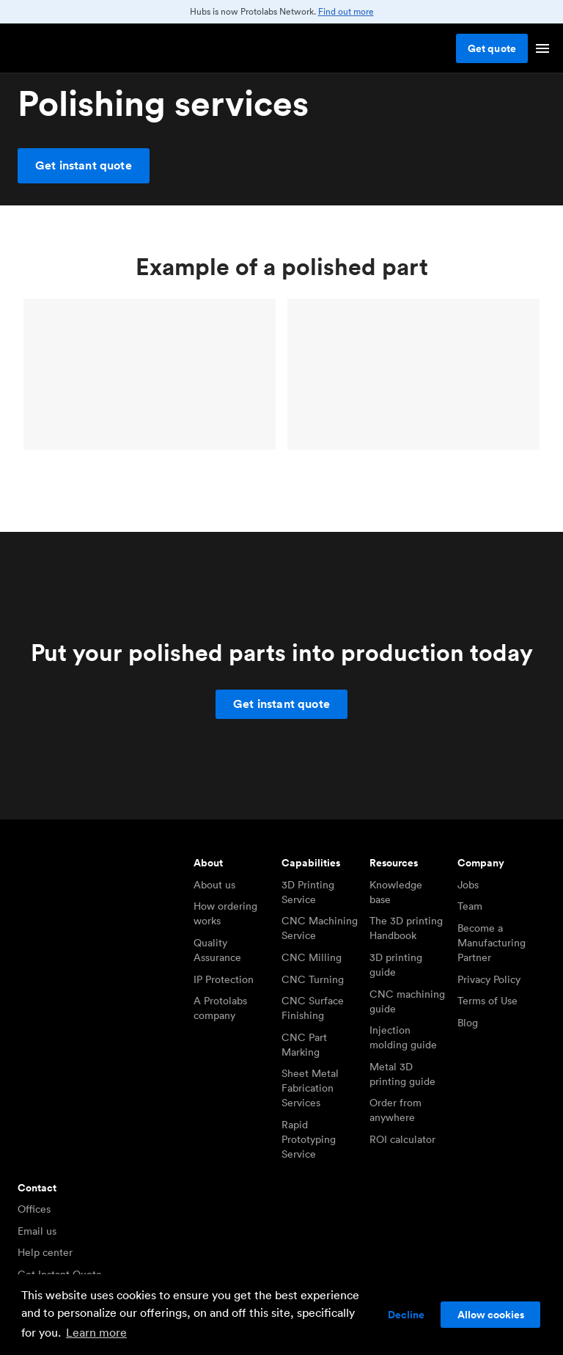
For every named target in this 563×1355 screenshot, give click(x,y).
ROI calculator (402, 1139)
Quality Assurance (217, 950)
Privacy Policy (488, 979)
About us (214, 884)
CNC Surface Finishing (313, 1008)
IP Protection (224, 979)
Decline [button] (406, 1314)
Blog (467, 1022)
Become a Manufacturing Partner (491, 942)
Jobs (468, 884)
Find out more (346, 11)
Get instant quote (83, 165)
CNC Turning (313, 979)
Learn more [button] (96, 1332)
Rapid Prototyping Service (309, 1139)
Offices (34, 1209)
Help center (45, 1252)
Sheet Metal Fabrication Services (310, 1088)
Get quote (492, 48)
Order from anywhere (395, 1110)
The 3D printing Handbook (406, 928)
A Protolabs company (220, 1008)
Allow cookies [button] (490, 1314)
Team (469, 906)
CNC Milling (312, 957)
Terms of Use (487, 1000)
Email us (37, 1231)
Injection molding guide (403, 1037)
